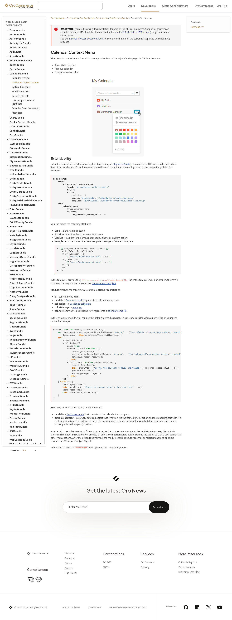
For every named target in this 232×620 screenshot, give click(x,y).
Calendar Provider (21, 77)
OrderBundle (15, 404)
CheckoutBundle (19, 378)
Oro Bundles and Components (94, 18)
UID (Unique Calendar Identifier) (23, 102)
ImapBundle (15, 226)
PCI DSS (107, 562)
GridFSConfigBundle (21, 222)
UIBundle (13, 357)
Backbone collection (80, 303)
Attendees (17, 112)
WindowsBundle (19, 361)
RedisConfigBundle (19, 300)
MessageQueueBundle (21, 257)
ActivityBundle (17, 38)
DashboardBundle (20, 143)
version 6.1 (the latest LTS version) (133, 32)
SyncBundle (15, 330)
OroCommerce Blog (188, 572)
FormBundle (15, 213)
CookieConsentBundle (22, 122)
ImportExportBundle (20, 230)
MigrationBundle (18, 261)
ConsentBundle (17, 387)
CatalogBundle (18, 374)
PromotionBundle (20, 413)
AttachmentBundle (19, 60)
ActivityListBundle (20, 43)
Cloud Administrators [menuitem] (175, 5)
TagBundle (14, 335)
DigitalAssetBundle (21, 161)
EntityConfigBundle (21, 183)
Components (16, 30)
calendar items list (117, 310)
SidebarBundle (18, 326)
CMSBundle (14, 383)
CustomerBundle (19, 391)
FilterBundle (15, 209)
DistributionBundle (21, 156)
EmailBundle (15, 169)
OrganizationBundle (21, 287)
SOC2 (106, 567)
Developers (72, 18)
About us (69, 553)
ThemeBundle (18, 344)
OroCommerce (40, 553)
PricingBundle (16, 418)
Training (144, 567)
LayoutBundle (16, 243)
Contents (195, 22)
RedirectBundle (18, 426)
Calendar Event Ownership (25, 108)
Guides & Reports (187, 562)
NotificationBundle (21, 278)
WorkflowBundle (18, 365)
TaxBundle (16, 435)
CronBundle (16, 135)
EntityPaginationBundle (23, 196)
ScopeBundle (17, 309)
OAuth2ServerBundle (22, 283)
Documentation (58, 18)
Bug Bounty (71, 572)
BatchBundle (17, 64)
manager (77, 307)
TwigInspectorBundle (22, 352)
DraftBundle (15, 370)
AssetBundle (15, 56)
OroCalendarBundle (119, 18)
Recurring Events (20, 96)
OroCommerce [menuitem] (203, 5)
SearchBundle (16, 313)
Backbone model (74, 300)
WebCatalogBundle (21, 439)
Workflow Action (20, 91)
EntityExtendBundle (21, 187)
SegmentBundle (19, 322)
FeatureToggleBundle (22, 204)
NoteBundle (17, 274)
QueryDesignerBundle (21, 296)
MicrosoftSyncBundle (22, 265)
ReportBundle (18, 304)
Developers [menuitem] (148, 5)
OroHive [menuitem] (222, 5)
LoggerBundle (18, 252)
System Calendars (21, 86)
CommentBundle (19, 126)
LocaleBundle (16, 248)
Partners (69, 558)
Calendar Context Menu (25, 82)
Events (68, 563)
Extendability (196, 26)
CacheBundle (17, 69)
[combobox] (70, 6)
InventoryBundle (19, 400)
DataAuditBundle (20, 148)
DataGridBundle (17, 152)
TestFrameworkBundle (21, 339)
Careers (69, 568)
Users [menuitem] (131, 5)
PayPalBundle (17, 409)
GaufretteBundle (19, 217)
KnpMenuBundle (122, 164)
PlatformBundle (17, 291)
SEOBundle (14, 431)
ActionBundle (17, 34)
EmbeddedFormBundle (23, 174)
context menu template (104, 283)
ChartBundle (17, 117)
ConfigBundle (17, 130)
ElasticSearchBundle (20, 165)
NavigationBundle (19, 270)
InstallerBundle (17, 235)
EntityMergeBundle (21, 191)
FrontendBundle (17, 396)
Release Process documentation (86, 38)
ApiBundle (15, 51)
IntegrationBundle (20, 239)
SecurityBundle (18, 317)
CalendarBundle (17, 73)
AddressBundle (18, 47)
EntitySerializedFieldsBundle (26, 200)
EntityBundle (15, 178)
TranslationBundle (19, 348)
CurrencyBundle (17, 139)
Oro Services (147, 562)
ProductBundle (17, 422)
